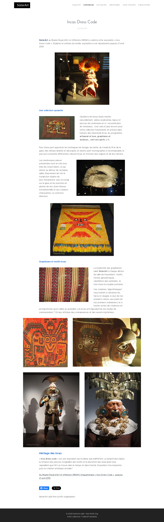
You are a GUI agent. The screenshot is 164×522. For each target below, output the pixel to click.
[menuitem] (135, 5)
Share (44, 488)
